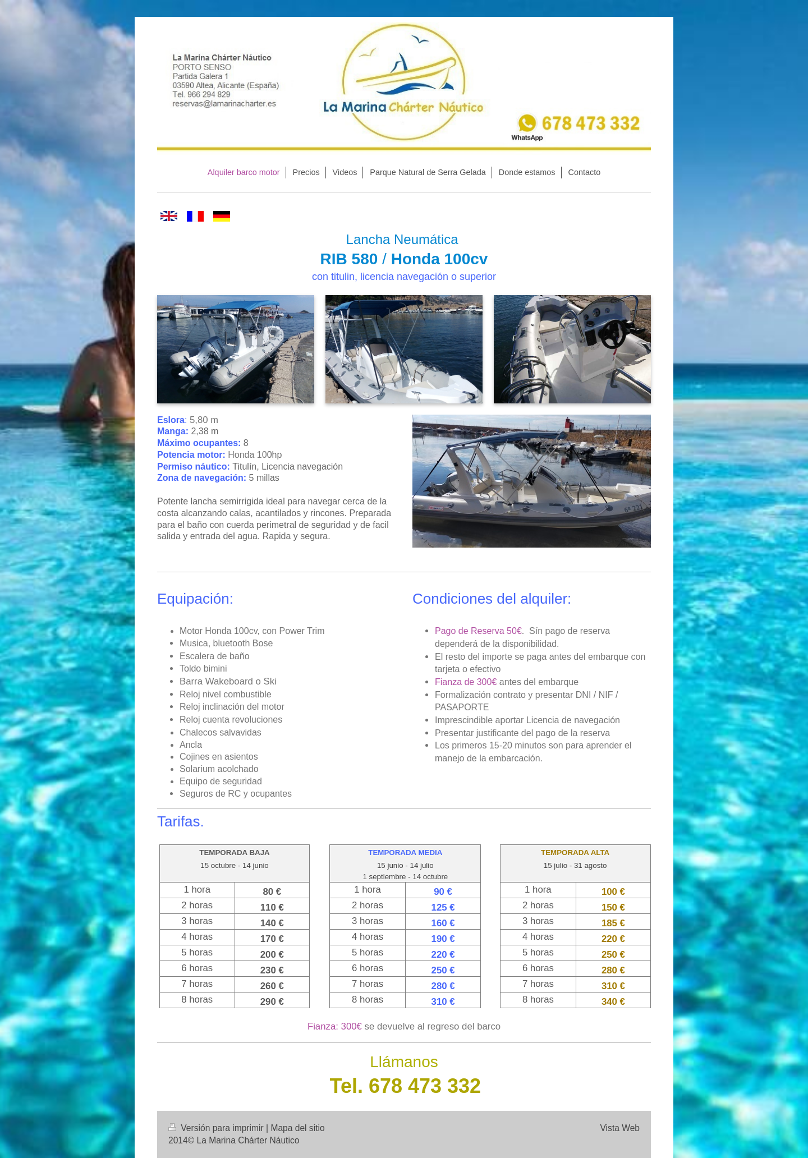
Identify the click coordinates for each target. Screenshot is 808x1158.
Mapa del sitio (297, 1128)
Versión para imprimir (217, 1128)
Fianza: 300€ (334, 1026)
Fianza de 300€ (466, 682)
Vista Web (620, 1128)
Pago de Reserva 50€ (478, 631)
